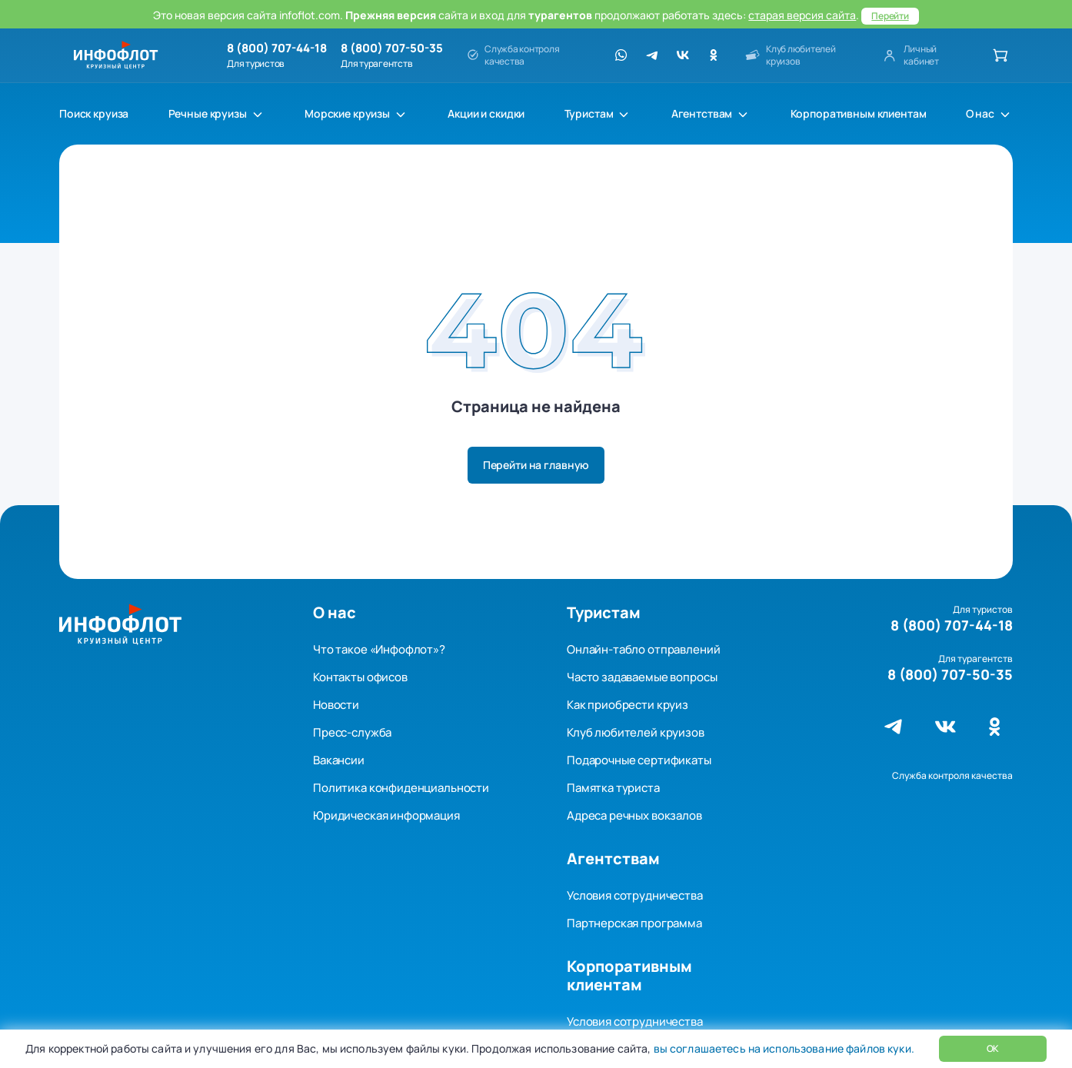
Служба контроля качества (952, 775)
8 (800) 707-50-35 (392, 48)
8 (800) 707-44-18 (277, 48)
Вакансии (339, 760)
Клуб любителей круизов (635, 732)
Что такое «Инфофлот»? (379, 649)
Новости (336, 705)
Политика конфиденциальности (401, 788)
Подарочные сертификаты (639, 760)
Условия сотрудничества (635, 895)
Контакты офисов (360, 677)
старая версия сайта (802, 15)
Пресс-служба (352, 732)
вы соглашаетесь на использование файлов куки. (782, 1048)
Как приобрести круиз (627, 705)
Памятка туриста (613, 788)
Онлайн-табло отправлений (643, 649)
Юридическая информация (386, 815)
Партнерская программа (634, 923)
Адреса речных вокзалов (634, 815)
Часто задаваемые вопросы (642, 677)
